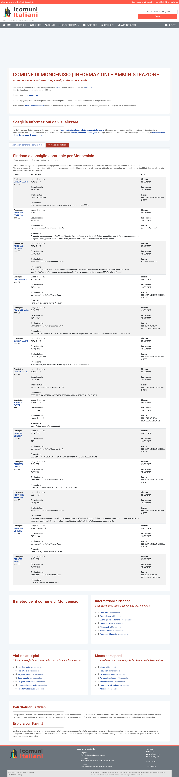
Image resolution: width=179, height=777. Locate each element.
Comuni (50, 25)
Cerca (157, 16)
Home (7, 25)
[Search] (158, 11)
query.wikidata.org (153, 754)
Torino (58, 87)
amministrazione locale (34, 106)
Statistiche (90, 25)
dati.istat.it (150, 752)
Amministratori (127, 25)
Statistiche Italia (69, 25)
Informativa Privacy (15, 775)
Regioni (21, 25)
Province (35, 25)
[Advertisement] (89, 47)
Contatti (170, 25)
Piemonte (88, 87)
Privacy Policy (151, 761)
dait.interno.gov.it (152, 757)
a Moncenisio (110, 613)
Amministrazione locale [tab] (57, 145)
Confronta (107, 25)
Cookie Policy (151, 766)
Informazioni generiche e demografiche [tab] (27, 145)
